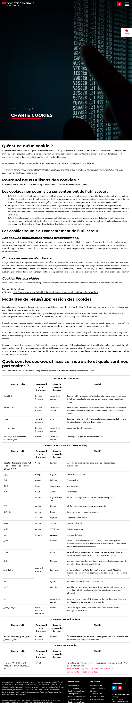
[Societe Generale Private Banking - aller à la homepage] (58, 4)
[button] (119, 4)
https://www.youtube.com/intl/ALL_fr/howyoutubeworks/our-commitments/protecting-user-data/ (55, 292)
